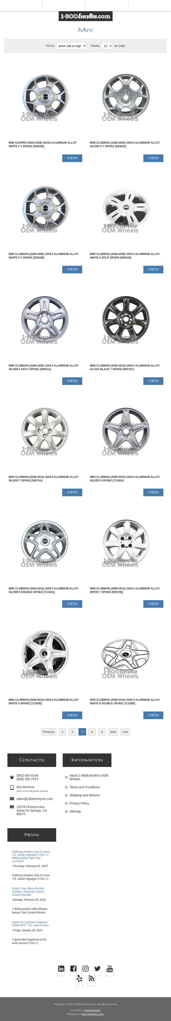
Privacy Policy (79, 803)
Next (113, 731)
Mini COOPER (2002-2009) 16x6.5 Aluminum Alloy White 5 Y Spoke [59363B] (42, 144)
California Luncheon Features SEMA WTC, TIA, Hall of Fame (30, 924)
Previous (49, 731)
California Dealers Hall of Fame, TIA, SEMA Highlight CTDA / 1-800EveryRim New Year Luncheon (31, 856)
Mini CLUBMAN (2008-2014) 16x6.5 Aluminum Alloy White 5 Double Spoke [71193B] (125, 701)
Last (125, 731)
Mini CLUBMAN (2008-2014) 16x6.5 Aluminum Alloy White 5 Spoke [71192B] (43, 701)
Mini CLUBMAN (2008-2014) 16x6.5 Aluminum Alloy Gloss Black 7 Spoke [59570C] (125, 367)
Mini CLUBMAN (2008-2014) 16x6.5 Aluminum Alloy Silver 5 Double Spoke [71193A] (43, 590)
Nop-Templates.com (93, 1014)
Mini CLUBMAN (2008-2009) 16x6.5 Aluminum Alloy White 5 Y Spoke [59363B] (43, 256)
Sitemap (75, 811)
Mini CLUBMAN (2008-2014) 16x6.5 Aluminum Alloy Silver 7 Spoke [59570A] (43, 478)
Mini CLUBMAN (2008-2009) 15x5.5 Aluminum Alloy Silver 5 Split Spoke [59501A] (43, 367)
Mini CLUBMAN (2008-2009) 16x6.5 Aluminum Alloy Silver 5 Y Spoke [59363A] (125, 144)
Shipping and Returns (84, 795)
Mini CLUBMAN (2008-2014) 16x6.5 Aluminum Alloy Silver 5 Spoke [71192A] (125, 478)
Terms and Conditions (84, 787)
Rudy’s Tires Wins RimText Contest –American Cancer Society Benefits (28, 891)
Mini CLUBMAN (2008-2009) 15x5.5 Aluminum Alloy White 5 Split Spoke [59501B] (125, 256)
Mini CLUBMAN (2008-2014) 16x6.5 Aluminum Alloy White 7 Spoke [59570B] (125, 590)
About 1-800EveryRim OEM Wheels (88, 777)
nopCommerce (92, 1010)
